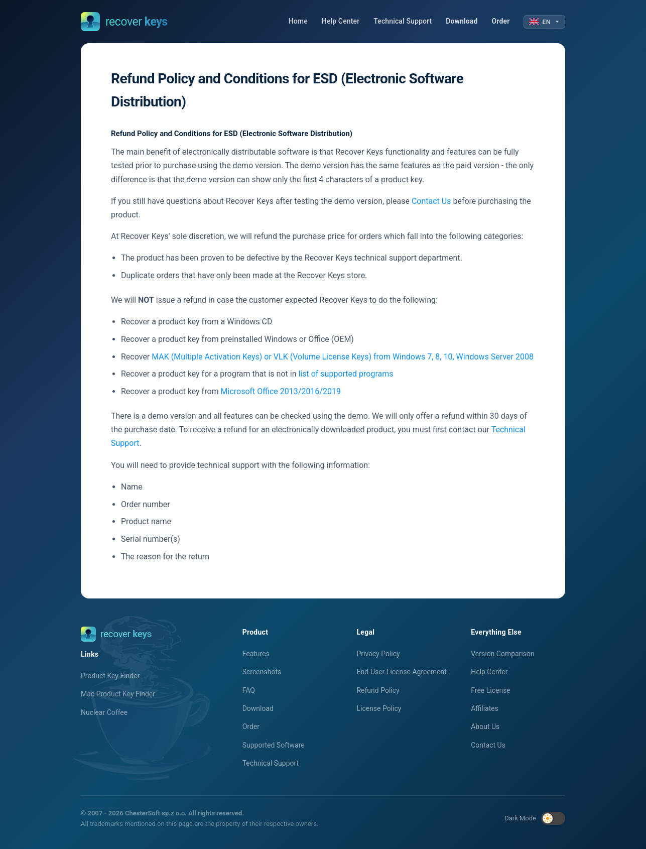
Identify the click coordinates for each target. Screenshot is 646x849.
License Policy (378, 708)
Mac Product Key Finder (118, 694)
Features (256, 654)
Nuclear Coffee (104, 712)
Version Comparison (503, 654)
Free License (490, 690)
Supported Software (273, 745)
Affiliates (484, 708)
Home (298, 21)
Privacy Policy (378, 654)
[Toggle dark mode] (553, 818)
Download (461, 21)
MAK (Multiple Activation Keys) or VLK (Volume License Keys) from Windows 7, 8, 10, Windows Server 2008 (343, 356)
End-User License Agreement (401, 672)
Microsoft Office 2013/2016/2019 (281, 391)
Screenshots (262, 672)
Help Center (340, 21)
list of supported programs (345, 374)
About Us (485, 726)
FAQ (248, 690)
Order (501, 21)
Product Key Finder (110, 676)
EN (544, 22)
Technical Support (402, 21)
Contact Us (431, 201)
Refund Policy (377, 690)
